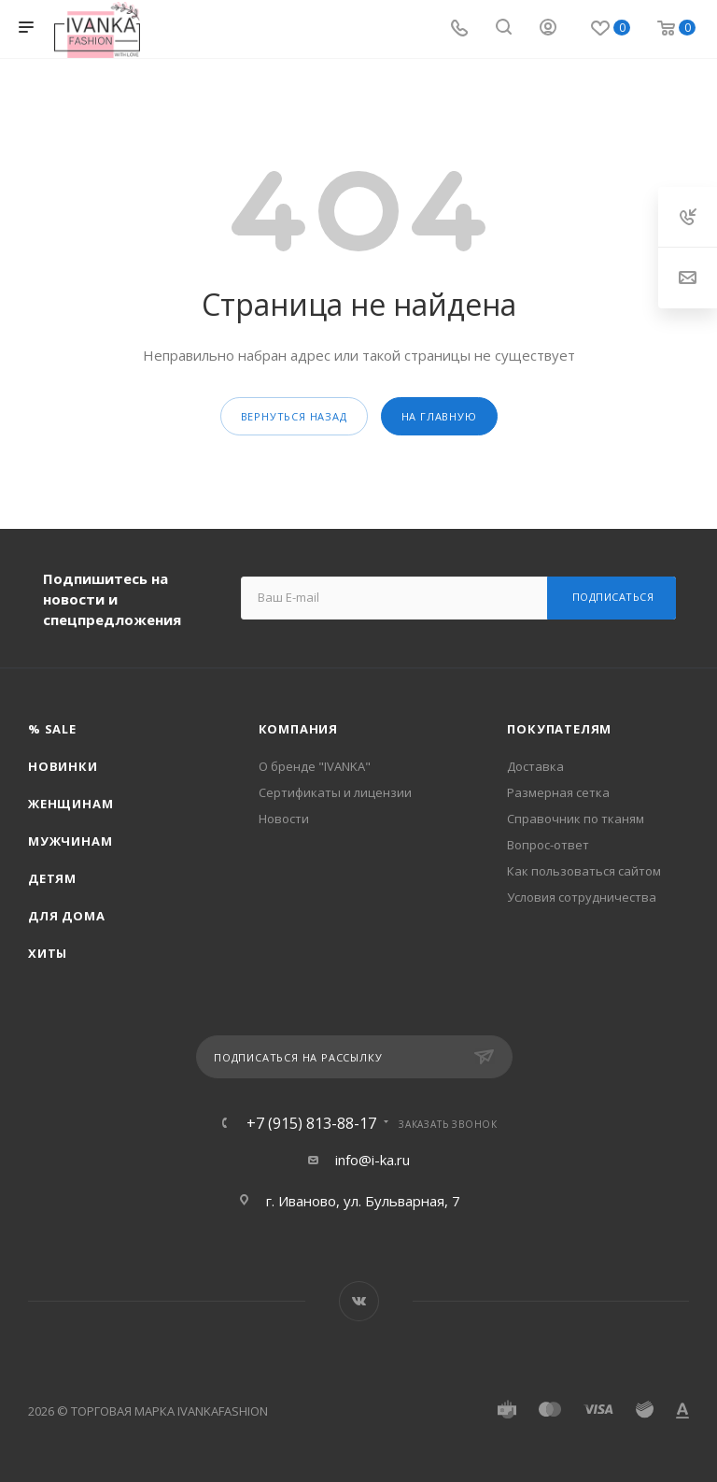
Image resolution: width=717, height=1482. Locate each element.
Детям (52, 878)
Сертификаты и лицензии (335, 792)
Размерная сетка (558, 792)
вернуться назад (294, 416)
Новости (284, 818)
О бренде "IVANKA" (315, 766)
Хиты (47, 953)
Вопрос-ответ (548, 844)
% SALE (52, 728)
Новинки (63, 766)
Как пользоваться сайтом (584, 870)
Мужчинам (70, 841)
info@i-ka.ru (372, 1159)
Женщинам (70, 803)
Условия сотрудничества (581, 897)
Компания (298, 728)
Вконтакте (359, 1301)
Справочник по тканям (575, 818)
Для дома (66, 915)
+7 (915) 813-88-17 (311, 1123)
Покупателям (559, 728)
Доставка (535, 766)
